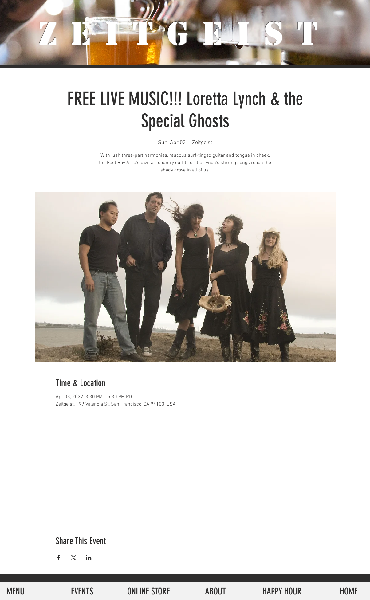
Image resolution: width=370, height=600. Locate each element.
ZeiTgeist (185, 34)
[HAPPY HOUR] (282, 591)
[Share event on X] (74, 557)
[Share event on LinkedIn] (89, 557)
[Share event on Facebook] (58, 557)
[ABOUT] (215, 591)
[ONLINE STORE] (148, 591)
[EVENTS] (82, 591)
